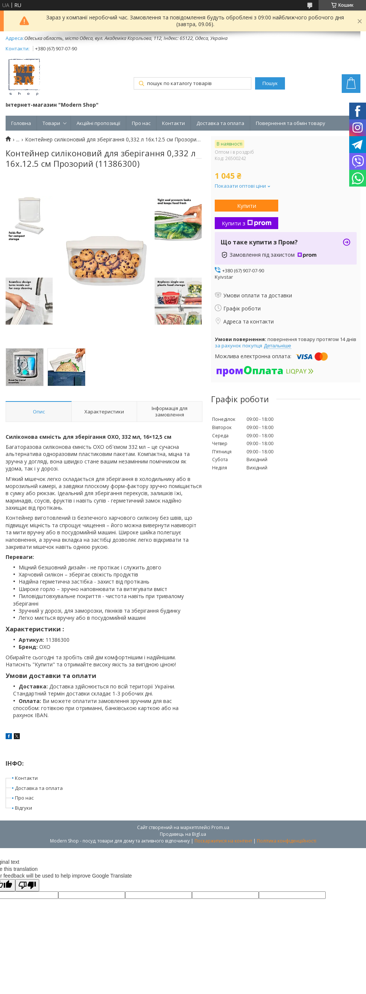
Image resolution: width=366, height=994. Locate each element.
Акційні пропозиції (98, 123)
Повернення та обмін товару (290, 123)
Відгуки (23, 807)
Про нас (141, 123)
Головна (21, 123)
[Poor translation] (27, 885)
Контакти (173, 123)
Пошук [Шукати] (270, 83)
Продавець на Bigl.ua (183, 834)
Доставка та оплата (220, 123)
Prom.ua (220, 827)
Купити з (247, 223)
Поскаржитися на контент (223, 841)
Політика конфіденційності (286, 841)
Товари (51, 123)
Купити (246, 205)
